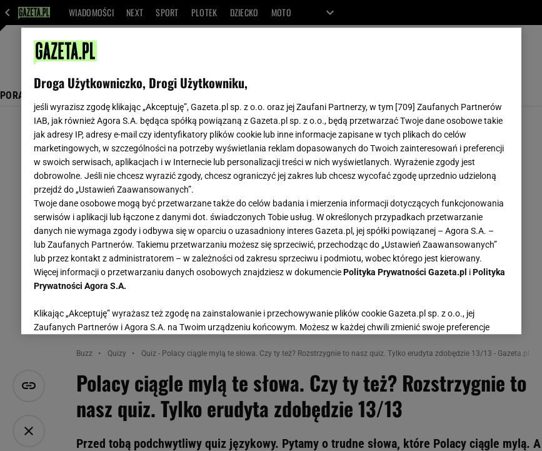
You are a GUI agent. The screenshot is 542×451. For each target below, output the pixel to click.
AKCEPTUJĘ (466, 310)
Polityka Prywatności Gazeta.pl (405, 272)
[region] (271, 181)
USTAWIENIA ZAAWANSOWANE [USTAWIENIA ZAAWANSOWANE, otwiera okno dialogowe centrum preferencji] (115, 309)
